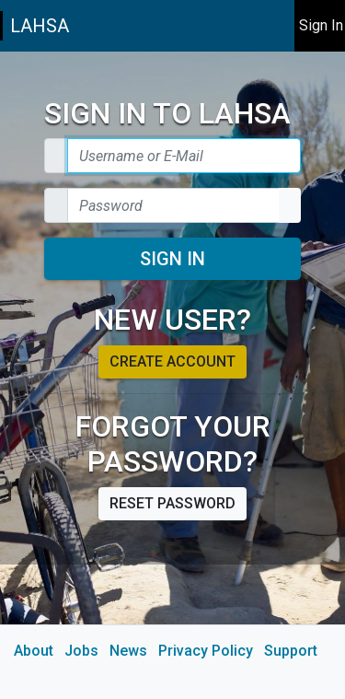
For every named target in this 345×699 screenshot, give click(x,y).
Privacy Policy (205, 650)
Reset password (172, 503)
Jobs (81, 650)
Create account (172, 361)
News (128, 650)
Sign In (172, 259)
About (33, 650)
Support (290, 650)
